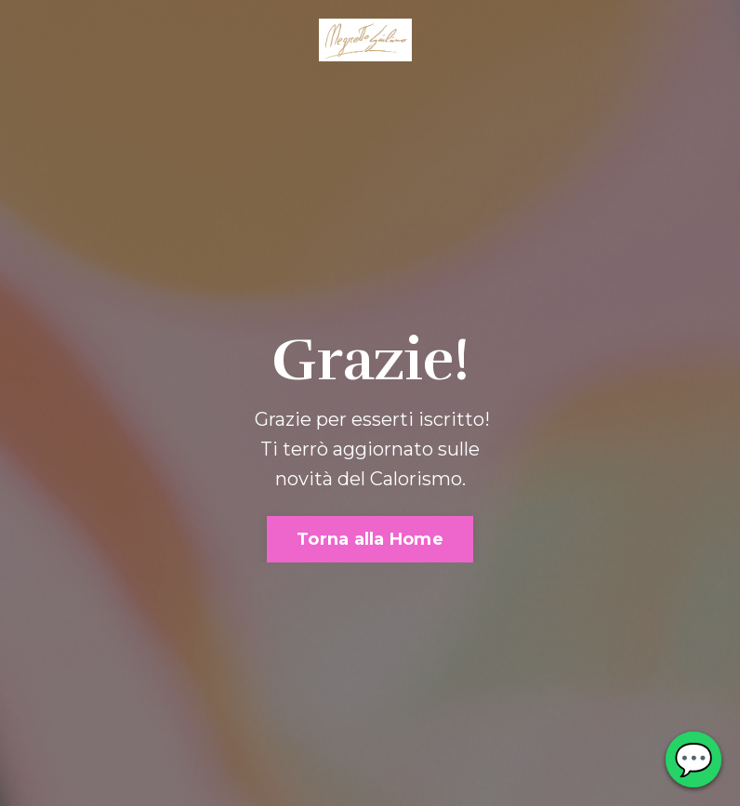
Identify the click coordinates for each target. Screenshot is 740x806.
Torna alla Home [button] (370, 539)
